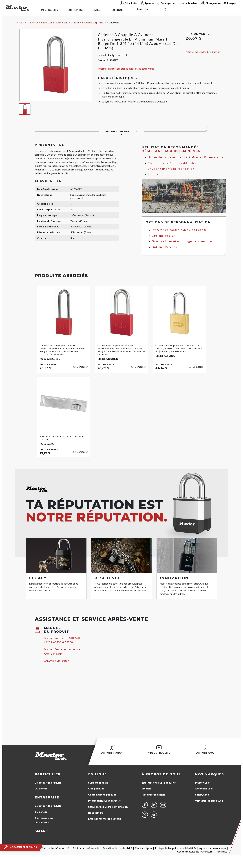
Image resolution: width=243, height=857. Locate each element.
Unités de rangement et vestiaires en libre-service (185, 157)
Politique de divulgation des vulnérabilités (175, 848)
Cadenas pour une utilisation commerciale (47, 22)
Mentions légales (143, 848)
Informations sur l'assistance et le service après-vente (126, 68)
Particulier (48, 774)
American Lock (204, 788)
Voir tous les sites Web (209, 800)
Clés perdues (96, 788)
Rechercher (142, 9)
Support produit (98, 782)
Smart (41, 831)
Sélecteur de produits (48, 782)
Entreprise (47, 797)
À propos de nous (161, 774)
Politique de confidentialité (86, 848)
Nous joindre (96, 813)
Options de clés (163, 235)
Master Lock (202, 782)
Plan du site (221, 851)
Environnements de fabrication (171, 168)
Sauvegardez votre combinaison (108, 806)
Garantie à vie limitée (56, 660)
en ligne (97, 774)
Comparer (82, 366)
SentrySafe (202, 794)
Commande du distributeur (44, 820)
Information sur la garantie (104, 800)
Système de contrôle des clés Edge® (179, 229)
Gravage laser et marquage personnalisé (182, 241)
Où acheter (42, 788)
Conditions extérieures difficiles (172, 163)
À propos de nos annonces (212, 848)
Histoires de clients (153, 794)
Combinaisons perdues (102, 794)
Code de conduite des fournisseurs (194, 851)
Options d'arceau (164, 247)
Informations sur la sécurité (159, 782)
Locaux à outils (159, 174)
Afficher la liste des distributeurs (203, 51)
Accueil (20, 22)
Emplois (146, 788)
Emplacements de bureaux (104, 818)
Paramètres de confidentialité (117, 848)
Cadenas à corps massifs (94, 22)
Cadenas (75, 22)
